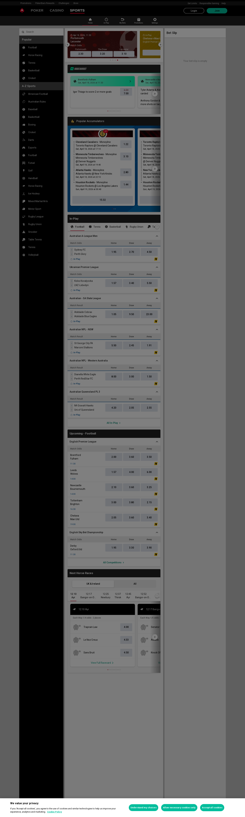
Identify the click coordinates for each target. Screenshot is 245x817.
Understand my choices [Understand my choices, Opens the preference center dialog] (143, 807)
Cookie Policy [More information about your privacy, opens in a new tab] (54, 812)
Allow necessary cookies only (179, 807)
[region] (122, 807)
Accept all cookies (212, 807)
